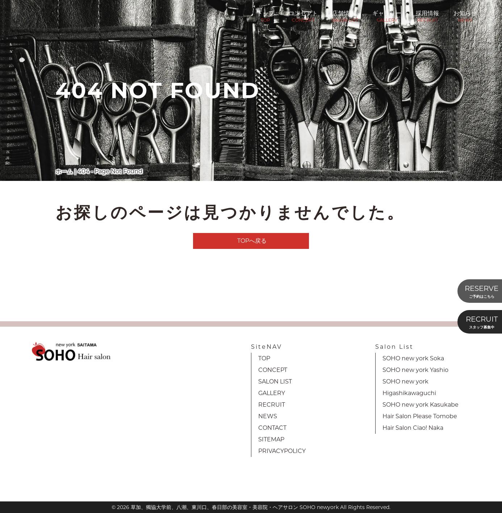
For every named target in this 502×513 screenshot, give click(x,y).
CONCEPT (272, 369)
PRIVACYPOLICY (282, 451)
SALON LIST (275, 381)
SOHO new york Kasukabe (420, 404)
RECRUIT (271, 404)
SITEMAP (271, 439)
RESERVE (481, 291)
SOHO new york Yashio (415, 369)
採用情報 (427, 15)
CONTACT (272, 427)
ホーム (64, 171)
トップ (265, 15)
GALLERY (271, 393)
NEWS (267, 416)
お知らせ (465, 15)
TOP (264, 358)
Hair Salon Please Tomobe (419, 416)
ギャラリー (386, 15)
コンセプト (303, 15)
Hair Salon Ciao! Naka (412, 427)
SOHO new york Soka (413, 358)
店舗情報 (345, 15)
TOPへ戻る (252, 240)
